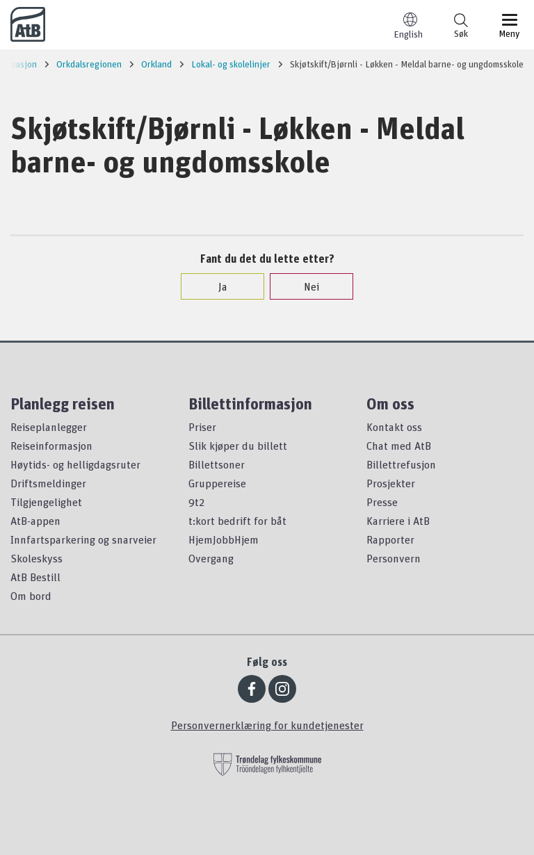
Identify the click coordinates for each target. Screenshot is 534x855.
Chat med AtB (398, 446)
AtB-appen (35, 521)
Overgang (211, 558)
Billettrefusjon (401, 464)
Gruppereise (217, 483)
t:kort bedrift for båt (237, 521)
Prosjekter (390, 483)
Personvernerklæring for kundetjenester (267, 725)
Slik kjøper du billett (237, 446)
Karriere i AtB (398, 521)
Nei (304, 286)
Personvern (393, 558)
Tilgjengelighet (46, 502)
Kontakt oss (394, 427)
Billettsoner (216, 464)
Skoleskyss (36, 558)
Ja (215, 286)
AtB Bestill (35, 577)
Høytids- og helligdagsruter (75, 464)
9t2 (196, 502)
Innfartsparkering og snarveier (83, 539)
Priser (202, 427)
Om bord (30, 596)
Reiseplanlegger (48, 427)
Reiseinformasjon (51, 446)
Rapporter (390, 539)
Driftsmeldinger (48, 483)
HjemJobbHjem (223, 539)
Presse (382, 502)
